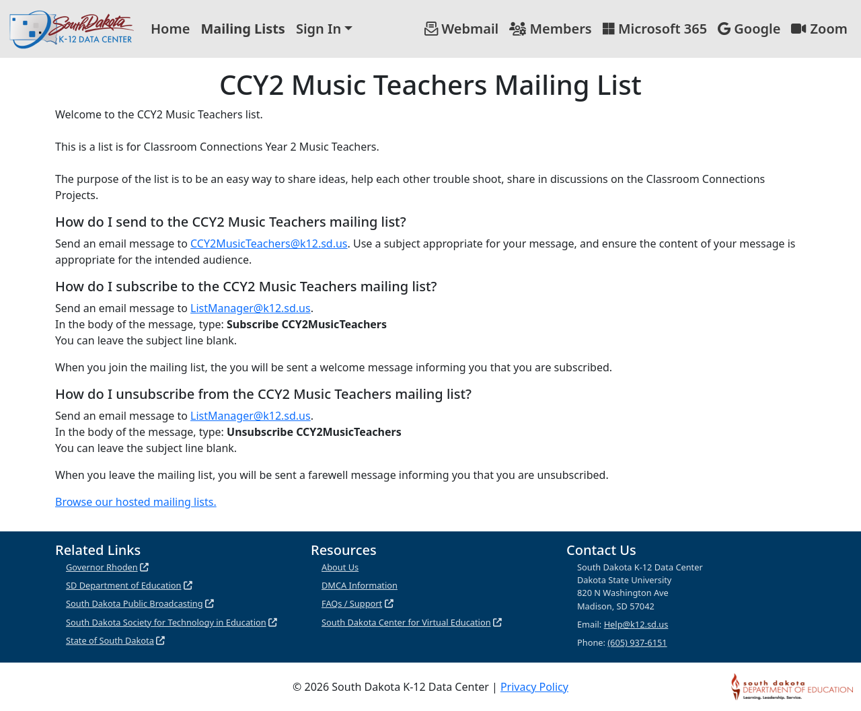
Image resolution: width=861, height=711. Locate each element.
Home (170, 29)
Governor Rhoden (102, 567)
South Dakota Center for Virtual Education (406, 622)
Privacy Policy (534, 686)
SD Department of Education (124, 585)
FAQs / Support (352, 603)
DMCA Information (360, 585)
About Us (340, 567)
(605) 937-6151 (637, 642)
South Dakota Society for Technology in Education (166, 622)
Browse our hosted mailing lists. (136, 501)
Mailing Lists (242, 29)
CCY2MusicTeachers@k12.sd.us (269, 243)
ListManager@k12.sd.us (250, 308)
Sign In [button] (318, 29)
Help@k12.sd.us (636, 624)
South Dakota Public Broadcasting (134, 603)
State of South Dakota (110, 640)
